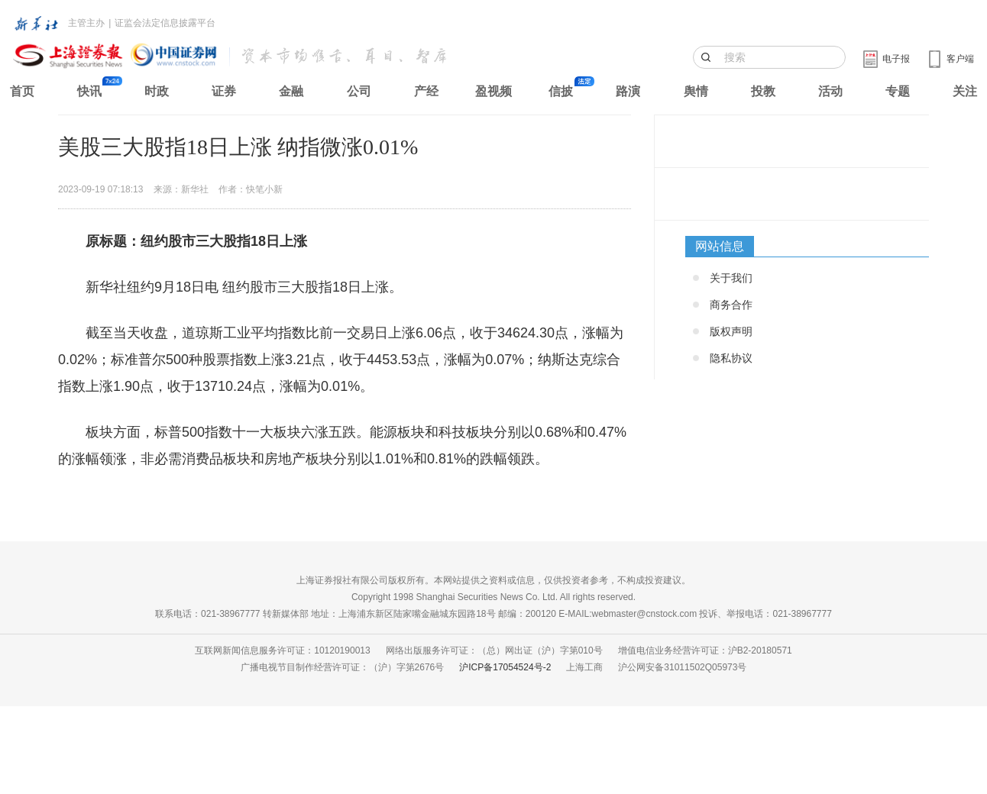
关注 (965, 91)
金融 (291, 91)
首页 (22, 91)
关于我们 (731, 278)
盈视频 (493, 91)
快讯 (89, 91)
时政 (156, 91)
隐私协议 (731, 358)
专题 (897, 91)
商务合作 (731, 305)
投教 (763, 91)
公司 (359, 91)
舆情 (696, 91)
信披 (561, 91)
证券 (224, 91)
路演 (628, 91)
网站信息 (719, 246)
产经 (426, 91)
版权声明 (731, 331)
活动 (830, 91)
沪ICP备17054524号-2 (505, 667)
